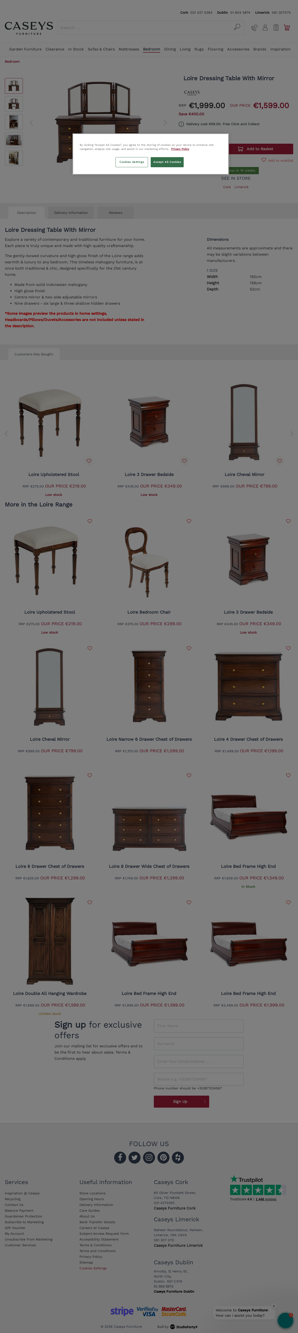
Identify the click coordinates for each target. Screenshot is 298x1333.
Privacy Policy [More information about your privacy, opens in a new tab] (180, 149)
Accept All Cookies (167, 162)
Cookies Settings (131, 162)
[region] (150, 154)
